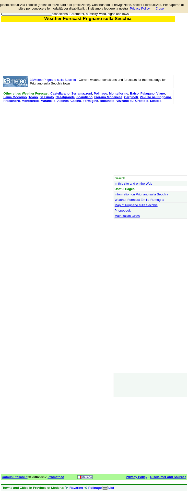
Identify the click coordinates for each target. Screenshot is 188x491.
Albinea (63, 101)
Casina (75, 101)
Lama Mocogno (15, 97)
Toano (33, 97)
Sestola (155, 101)
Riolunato (107, 101)
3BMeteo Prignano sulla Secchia (53, 80)
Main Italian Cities (127, 216)
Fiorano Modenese (108, 97)
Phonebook (123, 210)
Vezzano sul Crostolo (132, 101)
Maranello (48, 101)
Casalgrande (65, 97)
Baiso (134, 93)
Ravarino (76, 488)
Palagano (148, 93)
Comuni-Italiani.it (14, 477)
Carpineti (131, 97)
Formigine (90, 101)
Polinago (100, 93)
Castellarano (60, 93)
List (111, 488)
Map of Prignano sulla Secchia (136, 205)
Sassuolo (47, 97)
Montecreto (30, 101)
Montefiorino (118, 93)
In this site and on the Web (133, 183)
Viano (160, 93)
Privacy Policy (140, 8)
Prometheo (55, 477)
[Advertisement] (88, 139)
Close (159, 8)
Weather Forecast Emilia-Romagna (139, 200)
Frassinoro (11, 101)
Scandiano (84, 97)
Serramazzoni (81, 93)
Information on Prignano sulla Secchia (141, 194)
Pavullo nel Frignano (155, 97)
